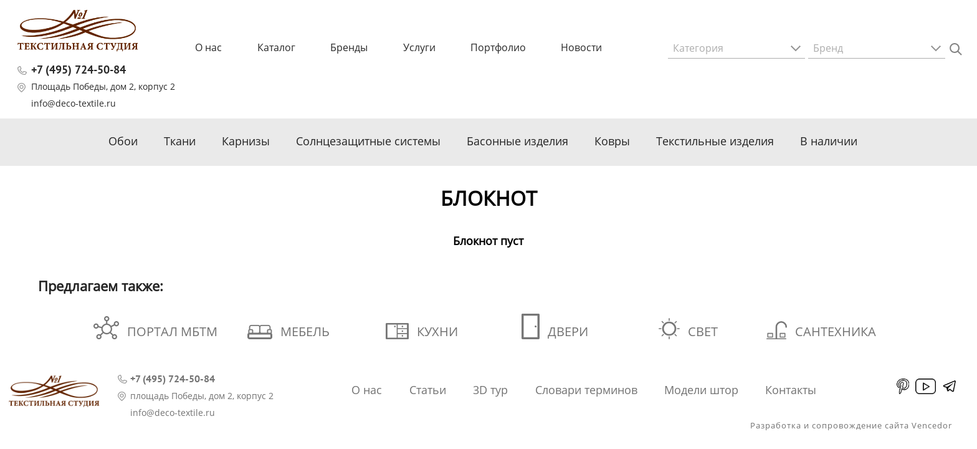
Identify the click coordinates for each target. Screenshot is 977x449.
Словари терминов (586, 389)
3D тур (490, 389)
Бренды (349, 47)
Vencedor (932, 425)
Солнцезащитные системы (368, 140)
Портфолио (498, 47)
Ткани (180, 140)
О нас (208, 47)
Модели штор (701, 389)
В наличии (828, 140)
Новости (581, 47)
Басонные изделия (517, 140)
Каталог (276, 47)
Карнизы (246, 140)
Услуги (419, 47)
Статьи (427, 389)
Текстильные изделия (715, 140)
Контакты (790, 389)
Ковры (612, 140)
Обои (123, 140)
